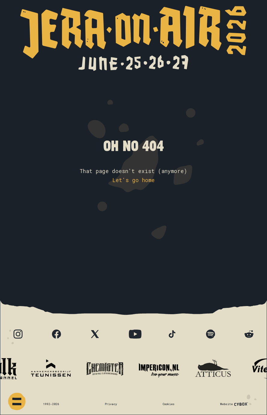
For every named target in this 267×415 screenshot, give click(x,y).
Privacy (111, 404)
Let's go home (133, 180)
